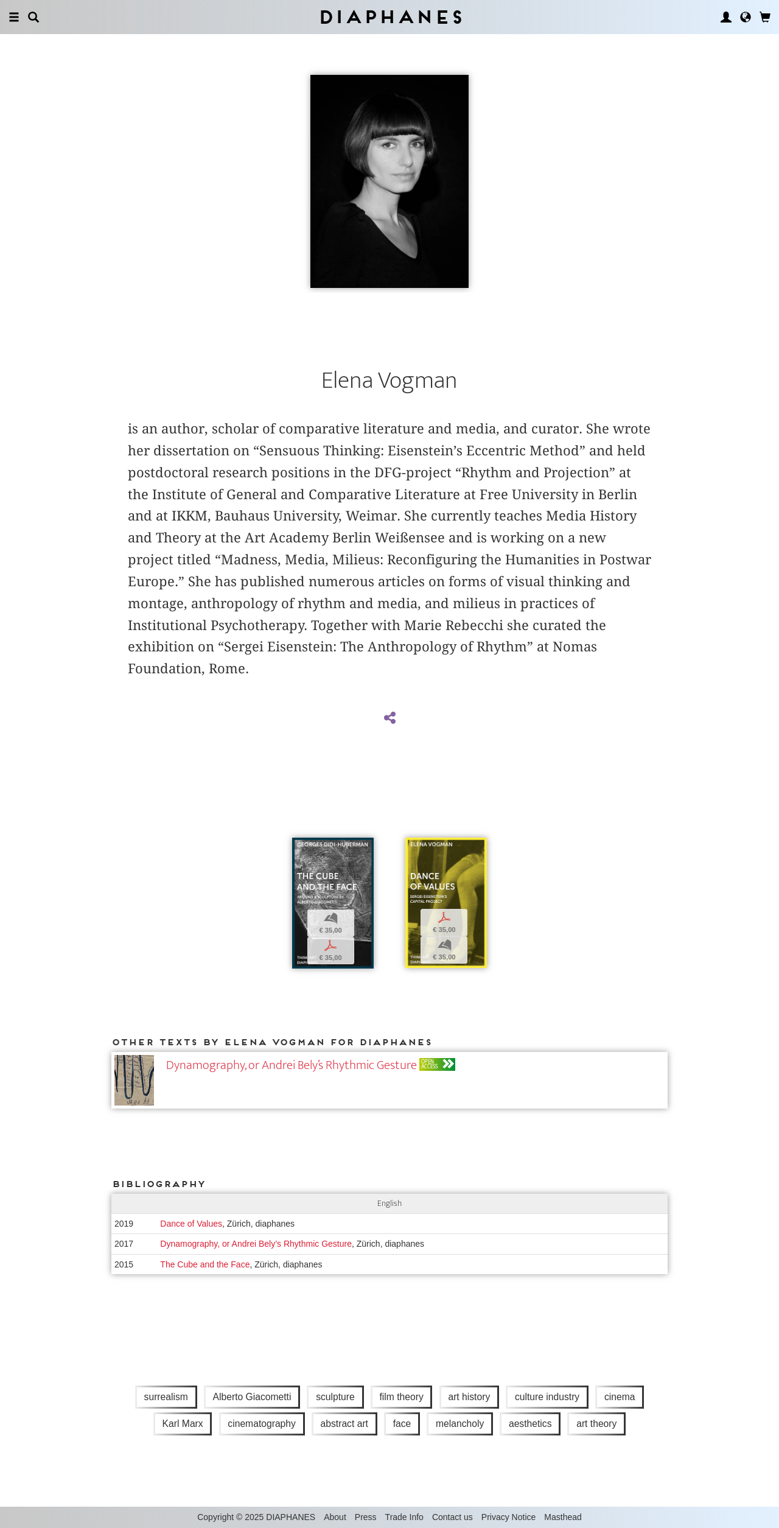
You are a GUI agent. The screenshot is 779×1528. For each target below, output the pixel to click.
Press (366, 1517)
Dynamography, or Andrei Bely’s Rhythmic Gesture (291, 1065)
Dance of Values (191, 1223)
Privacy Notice (508, 1517)
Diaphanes (389, 17)
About (335, 1517)
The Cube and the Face (205, 1264)
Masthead (562, 1517)
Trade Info (404, 1517)
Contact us (452, 1517)
